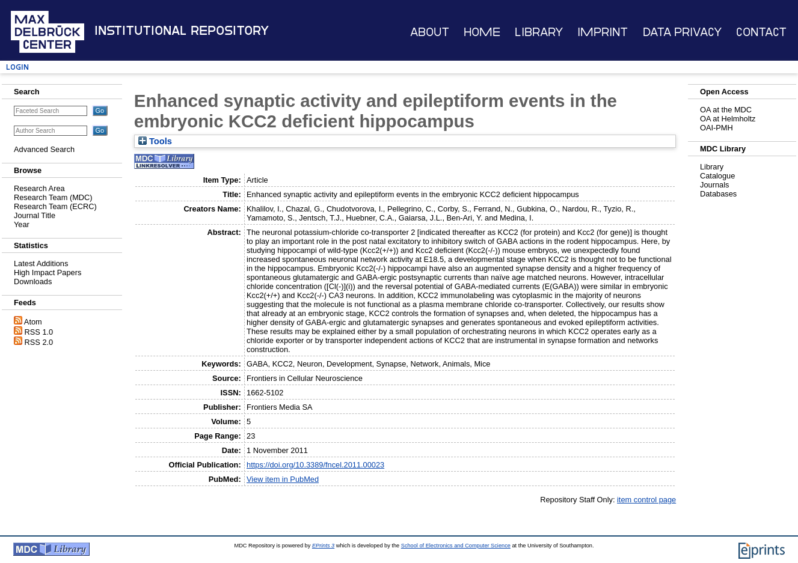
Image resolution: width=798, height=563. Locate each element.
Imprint (602, 32)
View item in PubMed (283, 479)
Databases (718, 193)
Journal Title (34, 215)
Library (539, 32)
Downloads (33, 281)
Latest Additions (41, 263)
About (429, 32)
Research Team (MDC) (53, 197)
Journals (714, 184)
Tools (155, 141)
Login (17, 67)
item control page (646, 499)
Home (482, 32)
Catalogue (717, 175)
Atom (33, 321)
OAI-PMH (716, 127)
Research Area (39, 188)
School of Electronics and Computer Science (456, 546)
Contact (761, 32)
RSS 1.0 (39, 331)
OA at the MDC (726, 109)
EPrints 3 (323, 546)
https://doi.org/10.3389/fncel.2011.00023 (315, 464)
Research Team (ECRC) (55, 206)
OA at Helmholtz (727, 118)
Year (21, 224)
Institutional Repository (181, 31)
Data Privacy (682, 32)
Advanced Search (44, 149)
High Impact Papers (47, 272)
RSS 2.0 (39, 342)
